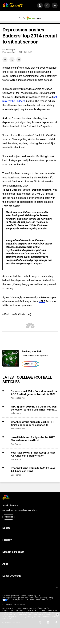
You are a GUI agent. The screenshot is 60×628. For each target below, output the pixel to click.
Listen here (31, 364)
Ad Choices (35, 598)
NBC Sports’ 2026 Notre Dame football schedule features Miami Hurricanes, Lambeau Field (33, 408)
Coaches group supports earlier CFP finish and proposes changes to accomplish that (33, 424)
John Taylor (10, 49)
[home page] (12, 5)
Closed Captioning (28, 596)
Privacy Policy (47, 598)
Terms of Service (43, 600)
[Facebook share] (5, 59)
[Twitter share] (12, 59)
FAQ (39, 596)
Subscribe (8, 517)
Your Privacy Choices (17, 600)
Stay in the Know (10, 505)
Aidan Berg (15, 413)
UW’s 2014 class (44, 193)
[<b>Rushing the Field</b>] (10, 358)
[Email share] (18, 59)
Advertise (6, 596)
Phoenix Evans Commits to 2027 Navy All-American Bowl (33, 470)
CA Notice (30, 600)
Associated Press (19, 398)
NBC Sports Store (10, 598)
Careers (15, 596)
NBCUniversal (19, 605)
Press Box (23, 598)
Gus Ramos (16, 444)
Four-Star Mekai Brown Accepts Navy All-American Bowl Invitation (33, 454)
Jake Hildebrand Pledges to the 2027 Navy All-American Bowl (32, 439)
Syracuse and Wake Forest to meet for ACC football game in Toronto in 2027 (34, 393)
